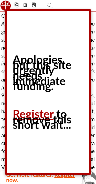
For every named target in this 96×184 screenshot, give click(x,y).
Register (33, 113)
